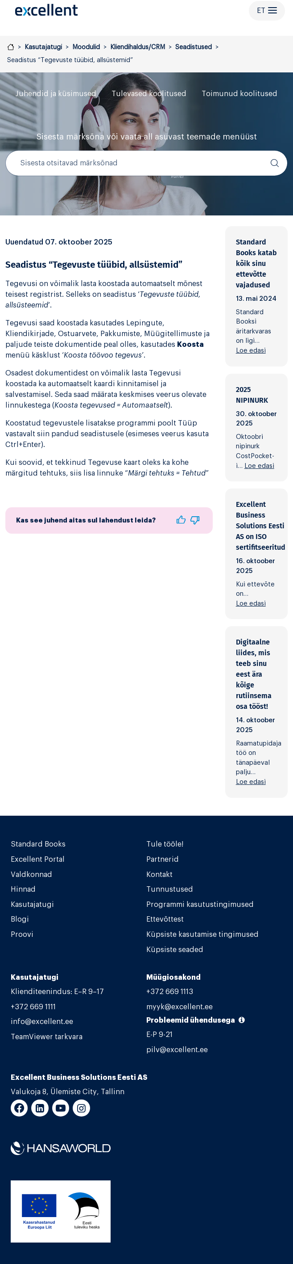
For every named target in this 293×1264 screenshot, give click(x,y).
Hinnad (23, 889)
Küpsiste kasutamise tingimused (202, 934)
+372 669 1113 (169, 991)
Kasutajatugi (32, 904)
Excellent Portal (38, 859)
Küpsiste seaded (174, 949)
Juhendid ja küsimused (56, 93)
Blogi (20, 919)
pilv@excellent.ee (177, 1049)
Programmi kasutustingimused (200, 904)
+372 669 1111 (33, 1007)
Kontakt (159, 874)
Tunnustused (169, 889)
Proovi (22, 934)
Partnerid (162, 859)
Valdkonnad (31, 874)
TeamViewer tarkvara (47, 1037)
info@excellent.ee (42, 1021)
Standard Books (38, 844)
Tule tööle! (164, 844)
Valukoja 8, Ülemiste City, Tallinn (67, 1091)
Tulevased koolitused (148, 93)
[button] (181, 520)
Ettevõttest (165, 919)
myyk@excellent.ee (179, 1007)
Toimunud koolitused (239, 93)
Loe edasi (251, 350)
